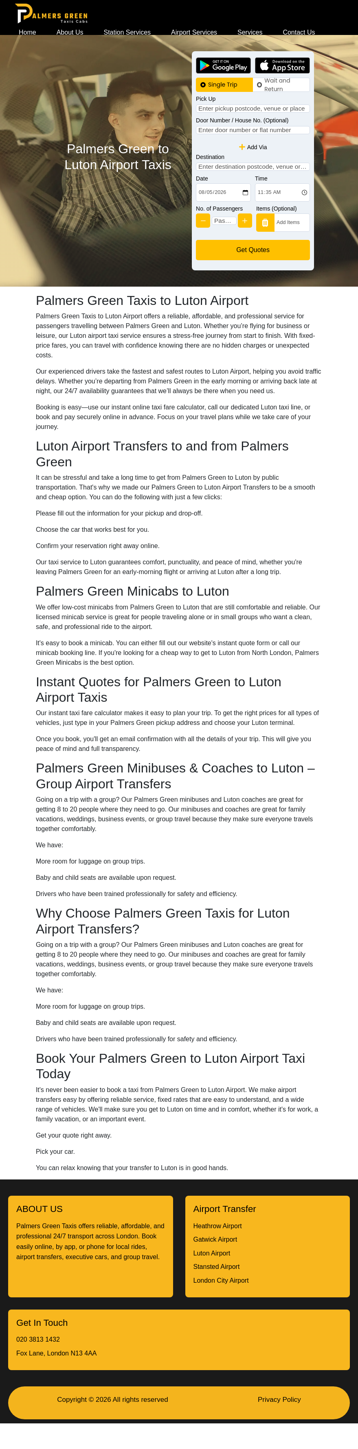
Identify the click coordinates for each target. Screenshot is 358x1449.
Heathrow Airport (217, 1251)
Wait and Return (277, 85)
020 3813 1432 (38, 1365)
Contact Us (299, 32)
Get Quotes (253, 275)
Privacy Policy (279, 1425)
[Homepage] (51, 13)
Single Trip (222, 84)
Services (249, 32)
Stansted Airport (216, 1292)
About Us (70, 32)
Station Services (127, 32)
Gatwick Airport (215, 1265)
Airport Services (194, 32)
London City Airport (221, 1306)
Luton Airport (212, 1278)
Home (27, 32)
